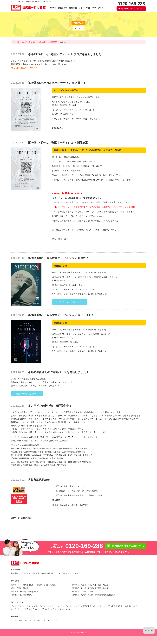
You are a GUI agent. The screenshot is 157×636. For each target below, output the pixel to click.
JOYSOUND (16, 620)
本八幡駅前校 (85, 462)
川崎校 (48, 452)
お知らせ (62, 573)
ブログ (13, 606)
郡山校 (14, 455)
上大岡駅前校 (30, 452)
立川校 (78, 455)
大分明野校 (67, 448)
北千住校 (56, 452)
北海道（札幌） (29, 585)
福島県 (53, 585)
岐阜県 (105, 588)
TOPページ (15, 569)
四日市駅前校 (63, 465)
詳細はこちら (58, 128)
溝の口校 (51, 462)
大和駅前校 (27, 465)
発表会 (27, 609)
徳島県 (29, 595)
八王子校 (15, 462)
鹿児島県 (111, 595)
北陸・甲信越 (16, 588)
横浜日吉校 (50, 465)
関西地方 (14, 591)
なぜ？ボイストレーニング (42, 606)
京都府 (29, 592)
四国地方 (14, 595)
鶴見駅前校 (24, 458)
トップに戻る (148, 630)
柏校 (20, 452)
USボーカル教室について (127, 606)
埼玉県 (105, 585)
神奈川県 (91, 585)
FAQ (43, 573)
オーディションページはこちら (68, 302)
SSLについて (65, 609)
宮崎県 (104, 595)
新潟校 (60, 458)
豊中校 (33, 458)
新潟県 (25, 588)
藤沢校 (42, 462)
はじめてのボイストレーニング (67, 606)
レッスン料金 (25, 573)
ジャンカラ (51, 620)
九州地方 (75, 595)
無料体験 (14, 573)
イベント (35, 609)
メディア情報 (73, 573)
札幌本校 (37, 455)
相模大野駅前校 (25, 455)
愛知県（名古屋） (88, 588)
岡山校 (14, 452)
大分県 (90, 595)
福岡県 (83, 595)
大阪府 (22, 592)
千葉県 (98, 585)
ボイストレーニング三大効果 (104, 606)
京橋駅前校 (80, 452)
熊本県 (97, 595)
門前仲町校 (16, 465)
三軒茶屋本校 (49, 455)
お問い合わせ (52, 573)
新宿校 (71, 455)
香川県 (22, 595)
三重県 (99, 588)
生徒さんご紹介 (24, 606)
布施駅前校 (84, 505)
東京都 (83, 585)
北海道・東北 (16, 585)
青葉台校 (15, 448)
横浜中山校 (39, 465)
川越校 (40, 452)
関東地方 (75, 585)
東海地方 (75, 588)
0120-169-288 (84, 546)
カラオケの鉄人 (39, 620)
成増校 (52, 458)
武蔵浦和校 (73, 462)
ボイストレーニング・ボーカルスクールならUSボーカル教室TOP (35, 42)
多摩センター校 (90, 455)
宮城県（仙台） (43, 585)
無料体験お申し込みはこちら (133, 8)
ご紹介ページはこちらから (26, 394)
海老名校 (57, 448)
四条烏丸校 (61, 455)
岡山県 (90, 592)
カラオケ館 (27, 620)
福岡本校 (34, 462)
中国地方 (75, 591)
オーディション (17, 609)
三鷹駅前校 (61, 462)
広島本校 (24, 462)
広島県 (83, 592)
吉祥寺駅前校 (68, 452)
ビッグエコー (63, 620)
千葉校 (14, 458)
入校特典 (35, 573)
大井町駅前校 (80, 448)
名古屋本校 (43, 458)
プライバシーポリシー (49, 609)
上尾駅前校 (25, 448)
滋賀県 (35, 592)
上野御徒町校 (38, 448)
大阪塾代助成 (86, 606)
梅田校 (48, 448)
